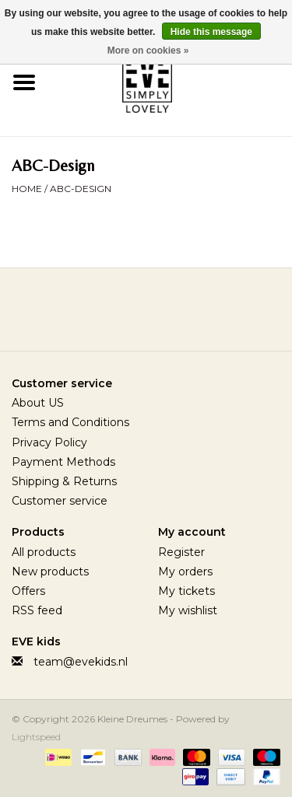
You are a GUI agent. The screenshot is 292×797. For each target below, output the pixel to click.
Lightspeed (36, 737)
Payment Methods (63, 462)
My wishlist (187, 610)
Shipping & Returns (64, 481)
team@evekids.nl (80, 662)
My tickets (186, 591)
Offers (28, 591)
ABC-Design (80, 188)
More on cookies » (148, 50)
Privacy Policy (49, 442)
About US (38, 403)
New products (50, 572)
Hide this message (211, 31)
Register (181, 552)
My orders (185, 572)
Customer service (59, 501)
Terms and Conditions (70, 422)
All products (44, 552)
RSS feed (37, 610)
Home (27, 188)
